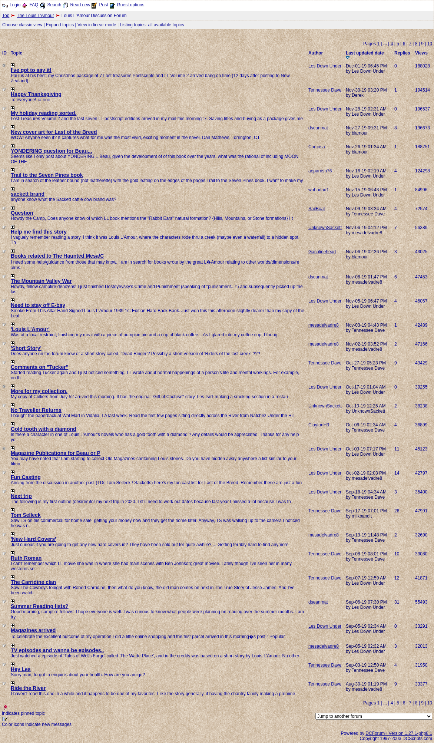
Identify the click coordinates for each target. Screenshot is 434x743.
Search (54, 4)
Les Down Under (324, 66)
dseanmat (318, 128)
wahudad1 (318, 189)
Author (315, 53)
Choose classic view (22, 24)
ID (4, 53)
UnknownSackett (325, 227)
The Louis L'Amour (35, 15)
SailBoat (316, 208)
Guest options (130, 4)
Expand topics (60, 24)
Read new (80, 4)
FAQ (33, 4)
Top (5, 15)
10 (429, 43)
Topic (16, 53)
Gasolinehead (322, 251)
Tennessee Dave (324, 90)
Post (103, 4)
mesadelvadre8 (323, 325)
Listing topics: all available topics (152, 24)
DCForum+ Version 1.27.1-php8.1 (398, 733)
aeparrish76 (320, 171)
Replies (402, 53)
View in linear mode (96, 24)
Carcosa (316, 146)
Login (15, 4)
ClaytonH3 (318, 424)
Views (421, 53)
